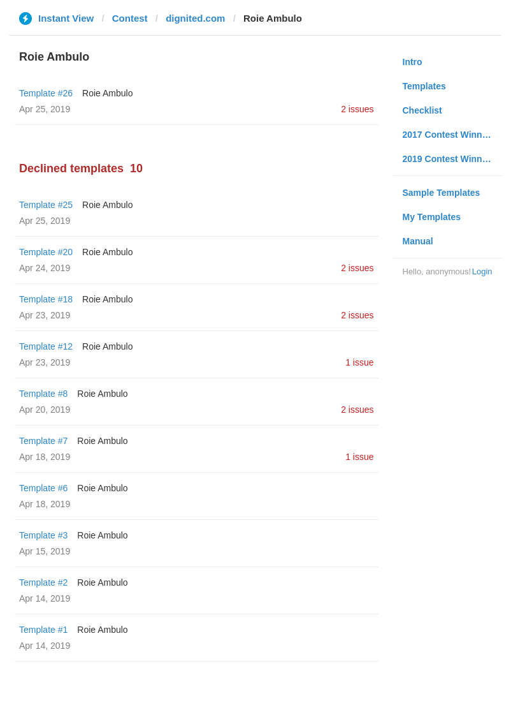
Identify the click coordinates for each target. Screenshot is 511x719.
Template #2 (43, 582)
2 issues (357, 109)
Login (482, 271)
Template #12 (46, 346)
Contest (130, 18)
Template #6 (43, 488)
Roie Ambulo (107, 93)
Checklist (422, 110)
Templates (424, 86)
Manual (418, 241)
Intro (412, 62)
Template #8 (43, 394)
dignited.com (195, 18)
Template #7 (43, 441)
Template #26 (46, 93)
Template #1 (43, 630)
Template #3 (43, 535)
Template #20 (46, 252)
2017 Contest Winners (449, 135)
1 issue (359, 362)
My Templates (432, 217)
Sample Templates (441, 193)
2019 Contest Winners (449, 159)
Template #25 (46, 205)
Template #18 (46, 299)
